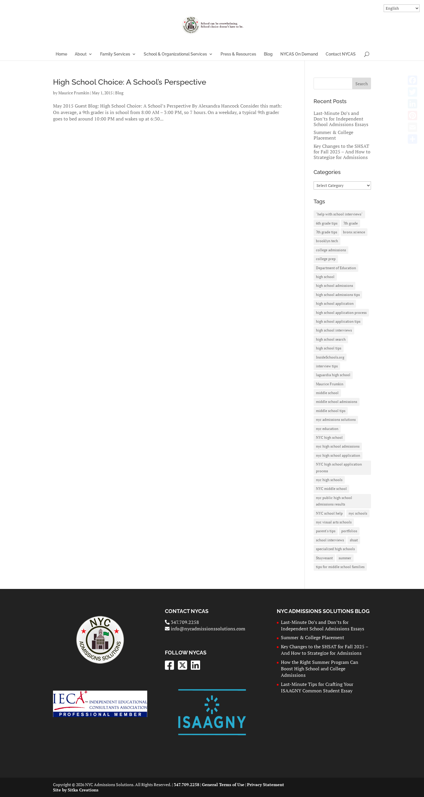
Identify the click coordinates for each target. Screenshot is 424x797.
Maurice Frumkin (73, 93)
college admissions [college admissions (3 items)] (331, 250)
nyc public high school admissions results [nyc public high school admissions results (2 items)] (334, 500)
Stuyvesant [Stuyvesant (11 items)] (324, 558)
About (81, 54)
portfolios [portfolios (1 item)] (349, 531)
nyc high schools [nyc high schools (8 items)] (329, 480)
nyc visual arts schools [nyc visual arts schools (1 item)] (334, 522)
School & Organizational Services (175, 54)
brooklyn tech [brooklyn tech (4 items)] (327, 241)
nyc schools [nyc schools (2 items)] (358, 513)
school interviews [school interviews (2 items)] (330, 540)
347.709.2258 (182, 622)
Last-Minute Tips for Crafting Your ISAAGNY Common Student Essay (317, 687)
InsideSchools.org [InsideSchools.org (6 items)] (330, 357)
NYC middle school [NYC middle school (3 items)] (331, 488)
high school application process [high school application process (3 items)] (341, 312)
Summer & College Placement (333, 135)
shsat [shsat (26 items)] (354, 540)
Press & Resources (238, 54)
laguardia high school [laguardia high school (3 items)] (333, 375)
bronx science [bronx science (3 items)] (354, 232)
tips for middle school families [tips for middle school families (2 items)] (340, 567)
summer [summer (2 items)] (345, 558)
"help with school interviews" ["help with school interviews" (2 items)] (339, 214)
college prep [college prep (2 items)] (326, 259)
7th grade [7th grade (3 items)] (350, 223)
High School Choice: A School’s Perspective (129, 82)
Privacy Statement (265, 784)
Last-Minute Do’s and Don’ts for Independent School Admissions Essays (341, 119)
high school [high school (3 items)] (325, 276)
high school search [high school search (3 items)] (331, 339)
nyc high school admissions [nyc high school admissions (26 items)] (338, 446)
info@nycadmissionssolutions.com (205, 628)
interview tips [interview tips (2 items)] (327, 366)
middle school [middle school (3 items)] (327, 393)
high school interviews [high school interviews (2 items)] (334, 330)
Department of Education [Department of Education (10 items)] (336, 268)
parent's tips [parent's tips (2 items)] (325, 531)
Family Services (115, 54)
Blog (268, 54)
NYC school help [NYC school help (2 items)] (329, 513)
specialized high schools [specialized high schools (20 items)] (335, 549)
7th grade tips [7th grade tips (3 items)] (326, 232)
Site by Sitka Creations (75, 790)
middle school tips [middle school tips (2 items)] (330, 410)
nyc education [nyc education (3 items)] (327, 428)
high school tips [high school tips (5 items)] (328, 348)
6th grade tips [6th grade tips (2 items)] (326, 223)
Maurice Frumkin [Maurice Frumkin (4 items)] (329, 384)
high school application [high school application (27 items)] (335, 303)
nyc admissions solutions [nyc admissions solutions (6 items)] (336, 419)
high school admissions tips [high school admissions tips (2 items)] (338, 294)
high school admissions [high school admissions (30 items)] (334, 285)
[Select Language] (402, 8)
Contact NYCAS (341, 54)
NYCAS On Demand (299, 54)
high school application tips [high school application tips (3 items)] (338, 321)
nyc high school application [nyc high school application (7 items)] (338, 455)
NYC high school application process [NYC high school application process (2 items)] (339, 467)
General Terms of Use (223, 784)
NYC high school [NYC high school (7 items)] (329, 437)
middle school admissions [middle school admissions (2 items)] (336, 401)
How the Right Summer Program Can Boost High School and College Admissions (319, 669)
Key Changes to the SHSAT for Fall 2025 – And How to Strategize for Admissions (342, 151)
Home (61, 54)
